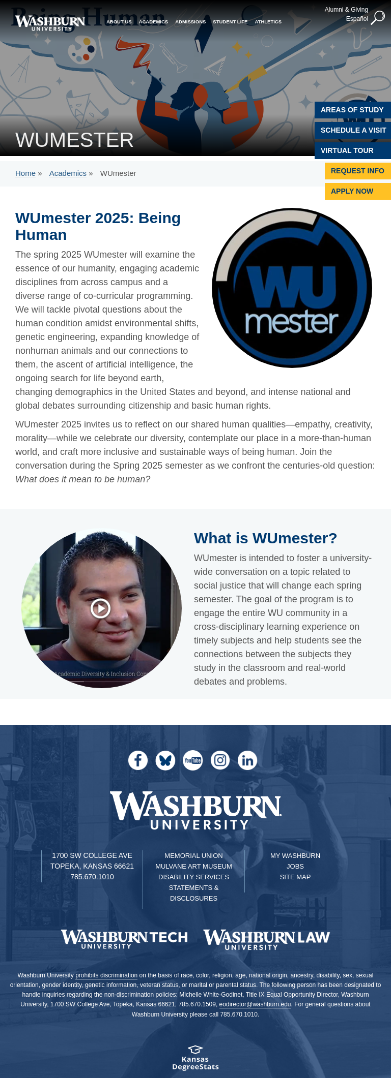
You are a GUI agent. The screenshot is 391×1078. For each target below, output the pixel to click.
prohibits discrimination (106, 975)
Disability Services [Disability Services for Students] (193, 877)
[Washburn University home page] (50, 23)
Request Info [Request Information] (357, 171)
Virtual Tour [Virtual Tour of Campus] (347, 150)
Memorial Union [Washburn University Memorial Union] (193, 855)
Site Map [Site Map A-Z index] (295, 877)
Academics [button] (154, 21)
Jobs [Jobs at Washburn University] (295, 866)
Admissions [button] (190, 21)
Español (357, 18)
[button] (378, 18)
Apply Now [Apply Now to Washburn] (352, 191)
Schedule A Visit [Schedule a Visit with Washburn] (353, 130)
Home (25, 173)
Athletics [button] (268, 21)
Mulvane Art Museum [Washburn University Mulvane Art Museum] (193, 866)
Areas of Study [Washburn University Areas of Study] (352, 110)
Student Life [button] (230, 21)
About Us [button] (119, 21)
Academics (68, 173)
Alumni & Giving (346, 9)
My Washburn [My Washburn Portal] (295, 855)
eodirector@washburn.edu (255, 1004)
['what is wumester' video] (106, 608)
